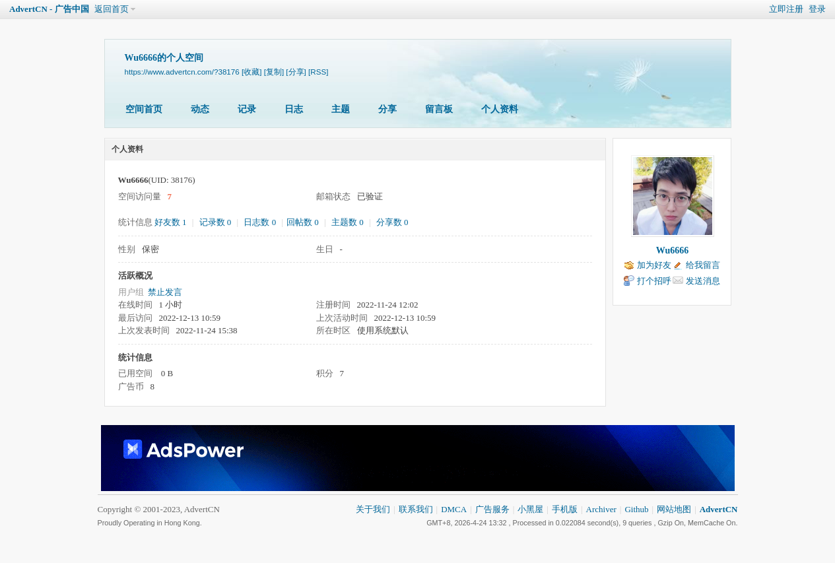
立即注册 (786, 9)
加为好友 (654, 265)
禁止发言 (165, 292)
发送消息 (703, 281)
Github (636, 509)
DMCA (454, 509)
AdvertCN (719, 509)
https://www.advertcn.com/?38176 (182, 71)
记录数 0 (215, 222)
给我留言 (703, 265)
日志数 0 (260, 222)
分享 (387, 109)
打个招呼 (654, 281)
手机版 (565, 509)
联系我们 (416, 509)
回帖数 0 (302, 222)
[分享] (296, 71)
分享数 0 (392, 222)
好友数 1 (170, 222)
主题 (340, 109)
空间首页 (143, 109)
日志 (293, 109)
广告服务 (492, 509)
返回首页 (111, 9)
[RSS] (318, 71)
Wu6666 (672, 250)
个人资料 (499, 109)
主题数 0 (347, 222)
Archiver (601, 509)
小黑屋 (530, 509)
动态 (200, 109)
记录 (247, 109)
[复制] (274, 71)
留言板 (439, 109)
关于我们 (373, 509)
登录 (817, 9)
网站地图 (674, 509)
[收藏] (251, 71)
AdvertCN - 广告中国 (49, 9)
